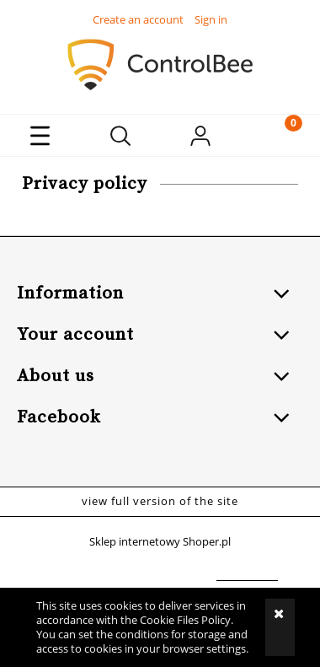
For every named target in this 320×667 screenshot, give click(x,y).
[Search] (120, 136)
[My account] (200, 138)
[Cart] (280, 136)
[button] (40, 136)
